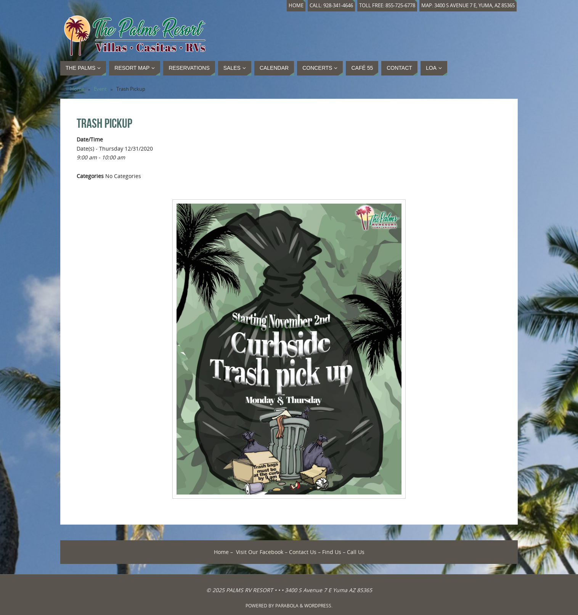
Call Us (355, 552)
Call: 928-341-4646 (331, 5)
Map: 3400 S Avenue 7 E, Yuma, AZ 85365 (468, 5)
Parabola (287, 605)
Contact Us (302, 552)
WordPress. (318, 605)
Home (296, 5)
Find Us (331, 552)
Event (100, 89)
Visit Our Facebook (259, 552)
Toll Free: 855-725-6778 (387, 5)
